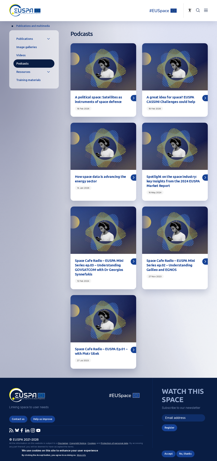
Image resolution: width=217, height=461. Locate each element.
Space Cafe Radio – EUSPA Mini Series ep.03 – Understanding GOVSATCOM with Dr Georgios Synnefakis (99, 267)
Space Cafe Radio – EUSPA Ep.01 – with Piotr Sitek (101, 351)
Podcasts (22, 63)
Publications (24, 38)
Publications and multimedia (33, 25)
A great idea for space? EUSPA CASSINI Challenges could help (170, 99)
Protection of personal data (114, 443)
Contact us (18, 419)
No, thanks (185, 453)
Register (169, 427)
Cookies (92, 443)
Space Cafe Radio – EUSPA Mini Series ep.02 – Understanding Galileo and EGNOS (170, 265)
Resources (23, 71)
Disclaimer (63, 443)
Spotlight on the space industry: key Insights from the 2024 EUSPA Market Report (173, 181)
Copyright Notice (77, 443)
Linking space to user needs (164, 10)
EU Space (124, 396)
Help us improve (42, 419)
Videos (21, 55)
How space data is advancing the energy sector (100, 179)
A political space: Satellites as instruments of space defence (98, 99)
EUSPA (27, 396)
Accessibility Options (190, 10)
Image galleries (26, 47)
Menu (206, 10)
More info (81, 455)
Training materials (28, 80)
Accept (168, 453)
